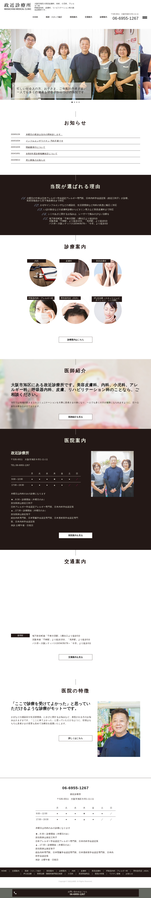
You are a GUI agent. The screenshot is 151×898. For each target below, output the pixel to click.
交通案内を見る (75, 657)
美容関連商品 (84, 874)
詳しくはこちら (75, 738)
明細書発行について (35, 147)
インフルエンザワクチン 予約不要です (44, 141)
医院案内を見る (75, 535)
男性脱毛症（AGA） (141, 871)
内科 (73, 871)
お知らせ (129, 874)
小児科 (70, 874)
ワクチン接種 (114, 874)
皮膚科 (83, 871)
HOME (35, 17)
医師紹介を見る (75, 417)
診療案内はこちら (75, 340)
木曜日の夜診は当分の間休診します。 (44, 134)
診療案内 (103, 17)
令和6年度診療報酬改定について (41, 154)
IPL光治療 (28, 874)
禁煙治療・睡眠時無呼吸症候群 (49, 874)
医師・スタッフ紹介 (54, 17)
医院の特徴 (99, 874)
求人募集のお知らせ (35, 160)
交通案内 (88, 17)
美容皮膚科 (96, 871)
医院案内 (73, 17)
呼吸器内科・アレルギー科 (117, 871)
